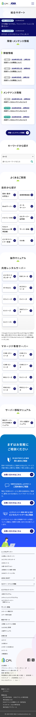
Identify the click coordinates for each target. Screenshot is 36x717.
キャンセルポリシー (6, 680)
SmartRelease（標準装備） (7, 229)
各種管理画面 (25, 195)
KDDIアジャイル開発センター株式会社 (14, 702)
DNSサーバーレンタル (9, 573)
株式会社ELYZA (8, 700)
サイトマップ (4, 678)
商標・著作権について (7, 673)
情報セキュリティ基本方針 (8, 670)
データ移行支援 (7, 615)
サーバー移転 (25, 229)
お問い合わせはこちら (18, 474)
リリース (5, 650)
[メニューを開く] (32, 3)
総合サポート (5, 620)
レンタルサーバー (7, 552)
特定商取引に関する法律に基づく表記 (12, 675)
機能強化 (5, 654)
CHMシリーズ (24, 365)
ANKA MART (5, 578)
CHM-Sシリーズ (7, 365)
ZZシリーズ (7, 299)
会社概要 (4, 665)
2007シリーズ (24, 310)
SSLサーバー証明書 (24, 217)
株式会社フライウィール (10, 707)
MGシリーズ (7, 377)
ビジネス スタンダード (7, 276)
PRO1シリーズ (24, 388)
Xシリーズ (7, 310)
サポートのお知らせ (8, 647)
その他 (22, 240)
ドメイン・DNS (7, 218)
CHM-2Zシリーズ (7, 354)
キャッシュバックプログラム (10, 597)
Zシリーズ (23, 299)
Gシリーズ (7, 322)
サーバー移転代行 (8, 611)
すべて (4, 640)
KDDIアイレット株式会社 (21, 697)
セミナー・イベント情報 (8, 584)
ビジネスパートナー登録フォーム (8, 601)
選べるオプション (7, 566)
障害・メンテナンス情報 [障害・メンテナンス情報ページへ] (16, 132)
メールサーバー (23, 206)
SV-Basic (7, 288)
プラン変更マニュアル (24, 422)
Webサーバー (7, 206)
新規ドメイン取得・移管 (9, 570)
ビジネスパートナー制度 (7, 240)
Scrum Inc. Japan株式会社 (11, 704)
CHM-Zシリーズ (23, 354)
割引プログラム (7, 594)
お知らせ (4, 636)
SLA (16, 680)
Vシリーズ (23, 377)
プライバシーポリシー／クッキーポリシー (13, 668)
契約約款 (28, 675)
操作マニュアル (7, 631)
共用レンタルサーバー (9, 556)
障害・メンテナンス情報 (9, 624)
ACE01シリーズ (23, 287)
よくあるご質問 (7, 627)
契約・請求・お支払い (6, 194)
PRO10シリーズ (7, 388)
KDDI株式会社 (7, 697)
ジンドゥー (6, 691)
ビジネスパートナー (7, 590)
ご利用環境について (16, 678)
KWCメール (24, 276)
